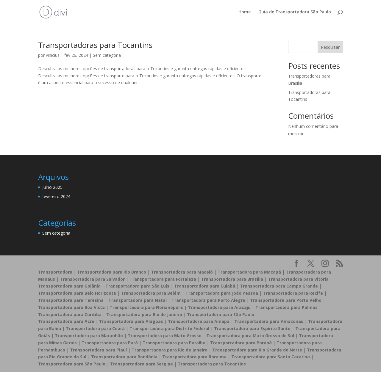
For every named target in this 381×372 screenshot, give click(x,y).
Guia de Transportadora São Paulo (294, 12)
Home (244, 12)
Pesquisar (330, 47)
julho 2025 (52, 187)
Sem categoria (107, 55)
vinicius (53, 55)
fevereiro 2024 (56, 196)
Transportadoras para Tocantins (95, 45)
